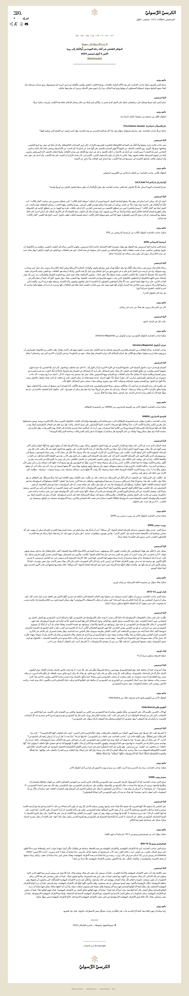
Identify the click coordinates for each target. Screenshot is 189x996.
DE (82, 35)
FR (98, 35)
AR (76, 35)
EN (87, 35)
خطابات (160, 19)
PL (107, 35)
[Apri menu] (15, 13)
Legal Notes (104, 989)
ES (92, 35)
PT (112, 35)
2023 (152, 19)
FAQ (113, 989)
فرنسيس (169, 19)
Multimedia (94, 58)
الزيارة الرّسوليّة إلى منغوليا (94, 44)
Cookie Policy (91, 989)
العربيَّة (23, 19)
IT (102, 35)
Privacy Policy (77, 989)
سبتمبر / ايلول (143, 19)
